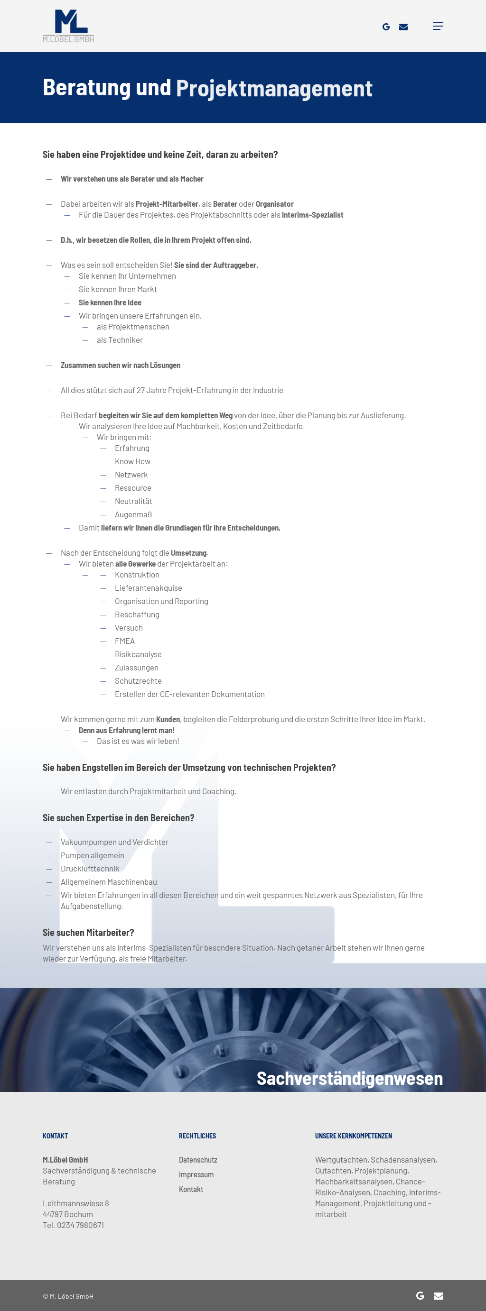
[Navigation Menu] (438, 26)
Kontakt (191, 1188)
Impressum (196, 1174)
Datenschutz (198, 1159)
